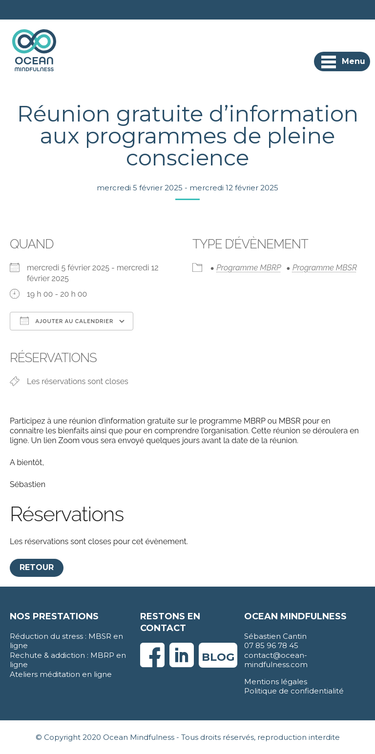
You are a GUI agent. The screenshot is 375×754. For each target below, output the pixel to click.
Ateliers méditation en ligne (61, 674)
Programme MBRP (248, 267)
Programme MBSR (324, 267)
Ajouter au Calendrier (66, 320)
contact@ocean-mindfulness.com (276, 660)
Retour (37, 567)
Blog (218, 657)
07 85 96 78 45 (271, 645)
